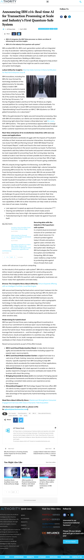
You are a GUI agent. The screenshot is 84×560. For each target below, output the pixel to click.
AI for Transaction (12, 413)
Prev (6, 257)
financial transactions (22, 413)
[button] (47, 1)
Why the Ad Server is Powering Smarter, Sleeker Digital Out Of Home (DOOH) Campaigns (16, 453)
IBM (29, 413)
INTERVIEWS (18, 557)
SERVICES (53, 557)
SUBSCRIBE (65, 557)
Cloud (51, 28)
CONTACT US (77, 557)
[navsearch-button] (80, 2)
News (55, 28)
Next (13, 257)
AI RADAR (42, 557)
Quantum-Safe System (13, 415)
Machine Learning (8, 477)
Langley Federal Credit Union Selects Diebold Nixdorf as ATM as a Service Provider (44, 453)
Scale (21, 415)
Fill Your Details (71, 541)
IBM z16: (34, 413)
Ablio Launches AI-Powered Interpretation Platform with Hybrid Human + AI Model (21, 236)
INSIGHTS (30, 557)
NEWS (7, 557)
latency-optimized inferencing (44, 413)
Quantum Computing (44, 28)
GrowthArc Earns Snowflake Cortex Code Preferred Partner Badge (21, 228)
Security (25, 415)
